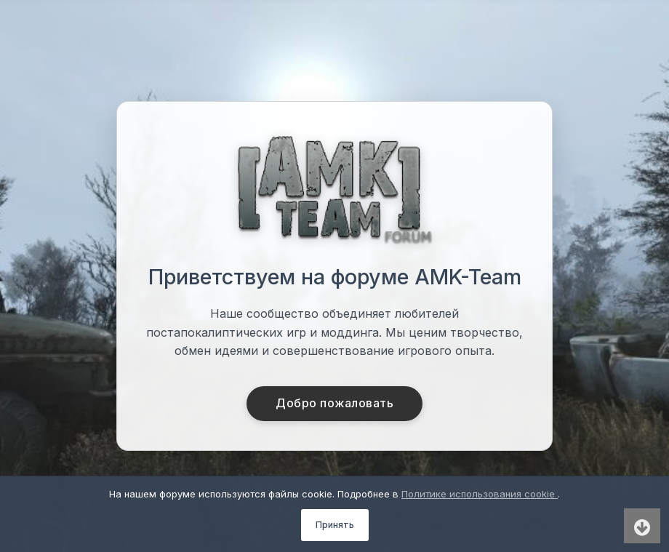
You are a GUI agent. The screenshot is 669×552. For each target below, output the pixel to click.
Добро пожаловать (335, 403)
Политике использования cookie (479, 494)
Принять (335, 524)
